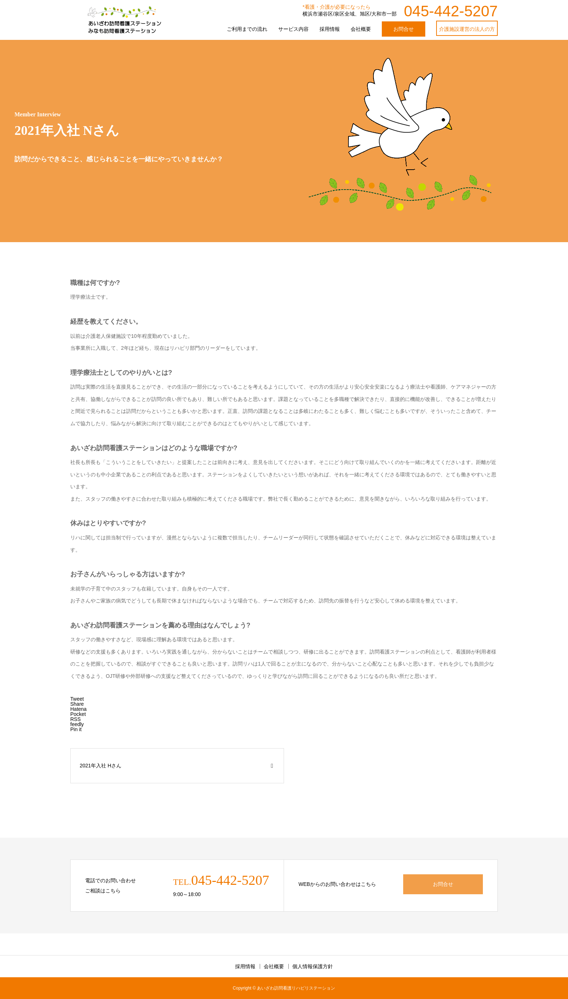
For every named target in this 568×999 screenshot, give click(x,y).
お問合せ (403, 29)
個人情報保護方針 (312, 966)
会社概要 (361, 29)
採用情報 (330, 29)
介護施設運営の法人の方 (467, 29)
